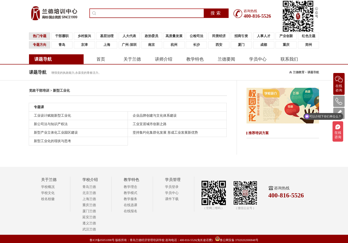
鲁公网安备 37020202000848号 (236, 240)
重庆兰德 (89, 205)
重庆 (286, 45)
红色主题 (308, 36)
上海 (106, 45)
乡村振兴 (84, 36)
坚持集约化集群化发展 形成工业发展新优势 (165, 132)
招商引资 (241, 36)
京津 (84, 45)
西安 (219, 45)
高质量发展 (174, 36)
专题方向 (39, 45)
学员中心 (258, 59)
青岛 (61, 45)
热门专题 (39, 36)
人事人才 (263, 36)
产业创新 (286, 36)
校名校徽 (48, 199)
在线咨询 (339, 82)
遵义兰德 (89, 223)
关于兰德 (132, 59)
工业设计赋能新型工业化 (52, 115)
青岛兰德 (89, 187)
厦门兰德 (89, 211)
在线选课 (130, 205)
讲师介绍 (163, 59)
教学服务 (130, 199)
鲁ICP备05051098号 (102, 240)
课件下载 (172, 199)
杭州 (174, 45)
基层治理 (107, 36)
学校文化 (48, 193)
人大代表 (129, 36)
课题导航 (43, 59)
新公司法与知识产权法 (51, 124)
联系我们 (289, 59)
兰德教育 (298, 72)
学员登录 (172, 187)
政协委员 (151, 36)
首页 (100, 59)
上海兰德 (89, 199)
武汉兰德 (89, 229)
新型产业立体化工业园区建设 (56, 132)
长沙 (196, 45)
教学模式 (130, 193)
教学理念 (130, 187)
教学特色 (195, 59)
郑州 (308, 45)
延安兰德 (89, 217)
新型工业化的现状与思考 (52, 141)
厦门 (241, 45)
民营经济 (219, 36)
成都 (263, 45)
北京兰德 (89, 193)
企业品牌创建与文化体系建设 (155, 115)
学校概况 (48, 187)
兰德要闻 (226, 59)
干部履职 (62, 36)
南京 (151, 45)
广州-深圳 (129, 45)
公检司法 (196, 36)
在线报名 (130, 211)
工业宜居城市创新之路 (150, 124)
